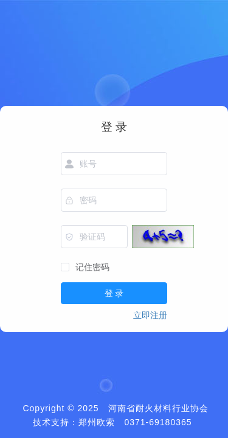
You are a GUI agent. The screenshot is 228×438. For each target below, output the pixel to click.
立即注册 (150, 315)
